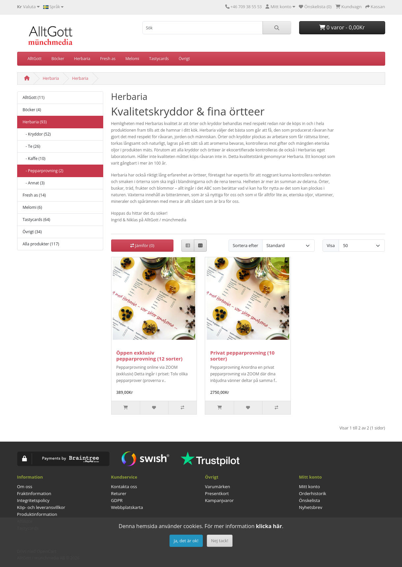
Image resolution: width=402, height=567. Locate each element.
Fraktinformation (34, 493)
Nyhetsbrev (310, 507)
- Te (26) (32, 146)
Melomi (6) (32, 207)
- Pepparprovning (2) (43, 170)
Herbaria (82, 58)
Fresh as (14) (34, 195)
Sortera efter (245, 245)
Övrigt (184, 58)
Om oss (24, 486)
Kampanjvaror (219, 500)
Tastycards (159, 58)
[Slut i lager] (125, 407)
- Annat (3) (34, 183)
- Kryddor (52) (37, 134)
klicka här (269, 526)
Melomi (132, 58)
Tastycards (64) (36, 219)
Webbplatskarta (127, 507)
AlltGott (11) (34, 97)
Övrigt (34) (32, 232)
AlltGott (35, 58)
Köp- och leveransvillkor (41, 507)
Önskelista (309, 500)
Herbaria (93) (35, 122)
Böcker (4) (32, 109)
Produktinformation (37, 514)
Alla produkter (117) (41, 244)
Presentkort (217, 493)
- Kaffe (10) (34, 158)
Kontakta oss (124, 486)
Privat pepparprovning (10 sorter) (242, 355)
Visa (331, 245)
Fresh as (107, 58)
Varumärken (217, 486)
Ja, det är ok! (186, 541)
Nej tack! (219, 541)
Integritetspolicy (33, 500)
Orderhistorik (312, 493)
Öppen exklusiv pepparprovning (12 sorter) (149, 355)
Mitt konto (309, 486)
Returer (119, 493)
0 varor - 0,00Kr (342, 27)
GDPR (117, 500)
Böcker (57, 58)
